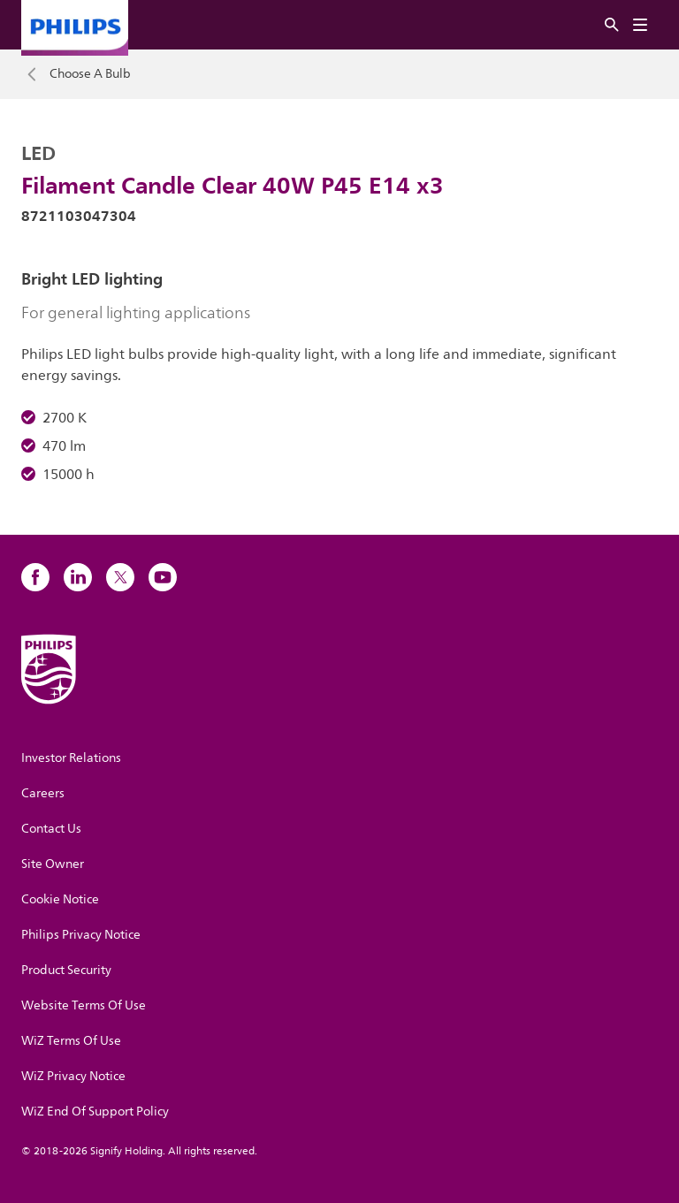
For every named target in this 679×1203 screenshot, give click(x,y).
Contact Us (51, 828)
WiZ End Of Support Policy (95, 1111)
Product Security (66, 970)
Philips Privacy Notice (81, 935)
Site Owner (52, 864)
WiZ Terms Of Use (71, 1041)
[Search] (611, 25)
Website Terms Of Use (83, 1005)
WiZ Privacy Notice (73, 1076)
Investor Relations (71, 758)
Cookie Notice (60, 899)
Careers (43, 793)
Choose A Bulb (90, 74)
